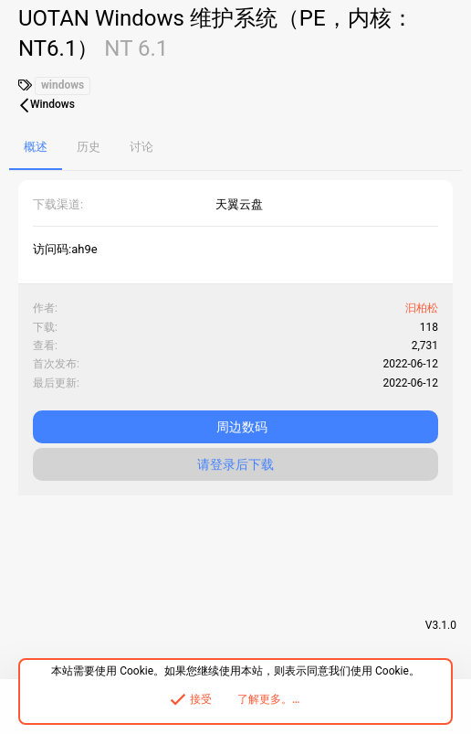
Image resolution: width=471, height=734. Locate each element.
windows (62, 85)
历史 (88, 147)
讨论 (141, 147)
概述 (35, 147)
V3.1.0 (440, 625)
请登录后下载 (235, 464)
